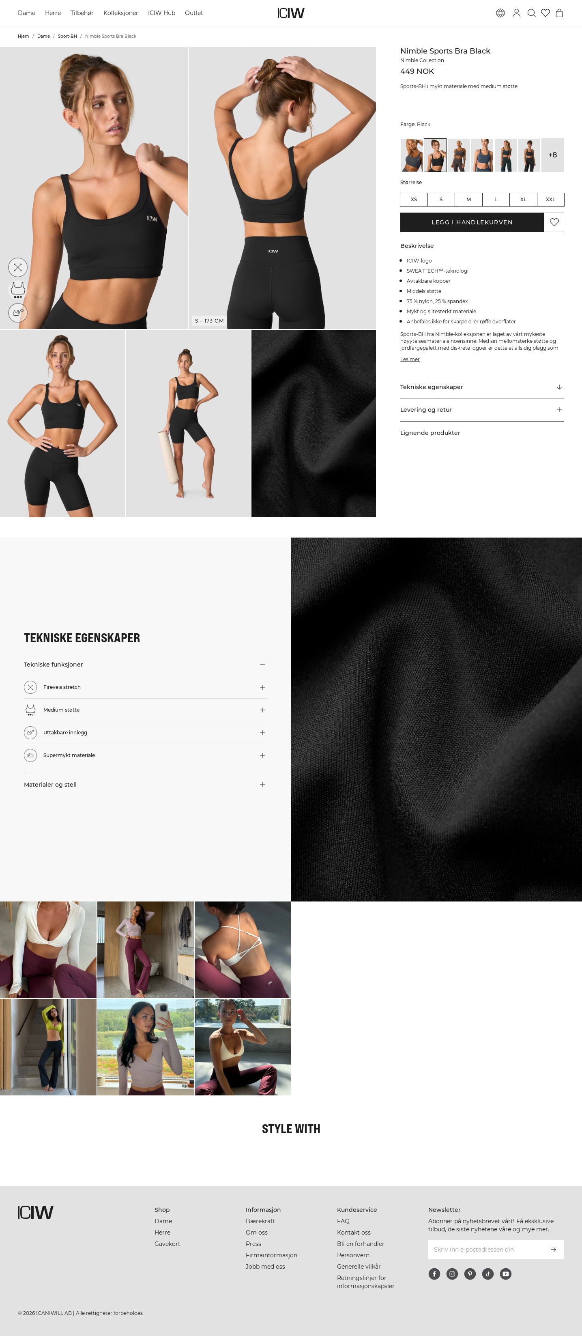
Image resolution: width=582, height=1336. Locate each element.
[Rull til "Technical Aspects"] (482, 387)
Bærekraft (260, 1221)
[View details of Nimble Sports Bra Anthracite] (411, 155)
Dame (26, 13)
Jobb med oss (265, 1266)
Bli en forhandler (360, 1244)
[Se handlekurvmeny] (559, 13)
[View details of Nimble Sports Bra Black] (435, 155)
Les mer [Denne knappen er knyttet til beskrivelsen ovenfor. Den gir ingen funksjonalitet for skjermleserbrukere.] (410, 359)
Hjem (23, 36)
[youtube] (506, 1274)
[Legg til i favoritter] (554, 222)
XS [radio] (414, 199)
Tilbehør (82, 13)
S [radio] (441, 199)
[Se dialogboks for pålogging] (517, 13)
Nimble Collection (422, 60)
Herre (53, 13)
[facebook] (434, 1274)
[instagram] (452, 1274)
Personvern (353, 1255)
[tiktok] (488, 1274)
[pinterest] (470, 1274)
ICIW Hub (161, 13)
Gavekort (167, 1244)
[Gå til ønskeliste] (545, 13)
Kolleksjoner (120, 13)
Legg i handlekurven (472, 222)
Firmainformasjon (271, 1255)
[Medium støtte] (18, 290)
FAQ (343, 1221)
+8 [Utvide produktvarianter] (552, 155)
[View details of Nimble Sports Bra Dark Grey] (529, 155)
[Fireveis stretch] (18, 267)
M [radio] (468, 199)
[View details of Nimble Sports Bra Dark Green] (505, 155)
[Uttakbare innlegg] (18, 313)
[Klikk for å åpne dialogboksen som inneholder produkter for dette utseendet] (48, 949)
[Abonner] (553, 1249)
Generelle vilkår (359, 1266)
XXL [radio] (550, 199)
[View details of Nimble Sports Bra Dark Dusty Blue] (482, 155)
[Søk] (532, 13)
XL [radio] (523, 199)
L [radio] (495, 199)
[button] (94, 188)
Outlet (194, 13)
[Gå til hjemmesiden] (291, 13)
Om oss (257, 1232)
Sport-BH (67, 36)
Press (253, 1244)
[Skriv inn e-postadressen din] (485, 1249)
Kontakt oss (354, 1232)
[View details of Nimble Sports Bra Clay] (458, 155)
